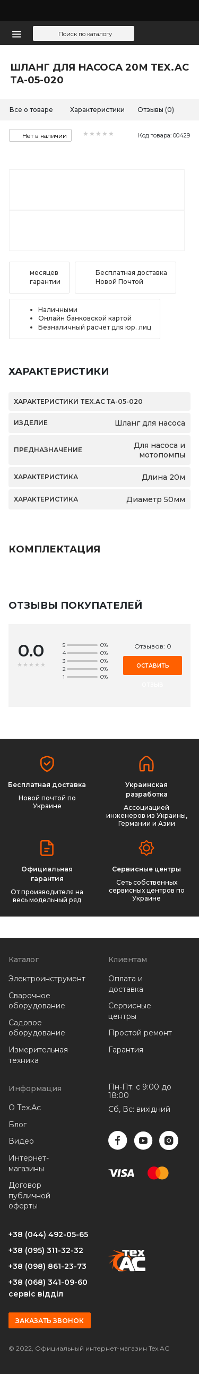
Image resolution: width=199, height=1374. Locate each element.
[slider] (99, 133)
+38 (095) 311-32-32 (45, 1250)
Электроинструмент (41, 978)
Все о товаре (31, 110)
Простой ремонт (140, 1033)
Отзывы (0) (155, 110)
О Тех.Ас (24, 1107)
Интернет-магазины (28, 1163)
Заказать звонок (49, 1321)
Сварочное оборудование (36, 1001)
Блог (17, 1124)
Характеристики (97, 110)
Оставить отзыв (152, 668)
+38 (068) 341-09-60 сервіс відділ (48, 1288)
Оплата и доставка (125, 984)
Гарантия (125, 1050)
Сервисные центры (129, 1011)
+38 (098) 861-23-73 (47, 1266)
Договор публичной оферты (29, 1195)
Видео (21, 1141)
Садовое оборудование (36, 1028)
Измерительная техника (38, 1055)
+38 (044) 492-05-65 (48, 1234)
